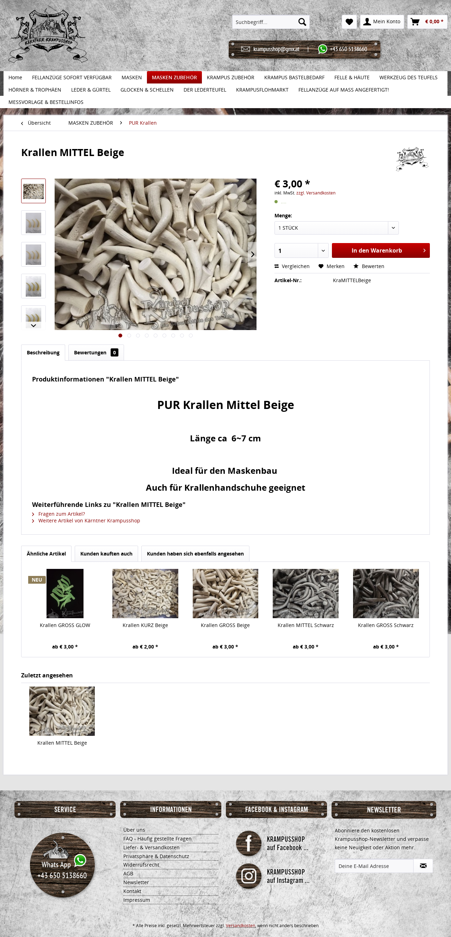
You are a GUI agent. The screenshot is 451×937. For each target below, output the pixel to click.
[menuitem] (271, 22)
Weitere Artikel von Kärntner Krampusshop (86, 520)
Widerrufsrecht (141, 864)
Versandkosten (240, 926)
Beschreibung (43, 352)
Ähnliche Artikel (46, 553)
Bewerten (368, 266)
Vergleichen (292, 266)
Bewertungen (96, 352)
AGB (128, 873)
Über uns (134, 829)
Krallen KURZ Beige (145, 625)
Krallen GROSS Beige (225, 625)
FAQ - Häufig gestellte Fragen (157, 838)
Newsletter (136, 882)
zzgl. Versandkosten (315, 193)
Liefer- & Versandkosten (151, 847)
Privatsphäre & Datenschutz (156, 856)
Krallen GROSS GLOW (65, 625)
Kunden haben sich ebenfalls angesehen (195, 553)
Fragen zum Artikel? (58, 513)
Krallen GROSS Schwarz (386, 625)
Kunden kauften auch (106, 553)
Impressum (136, 899)
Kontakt (132, 891)
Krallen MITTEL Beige (62, 742)
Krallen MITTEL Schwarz (306, 625)
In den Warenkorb (389, 249)
